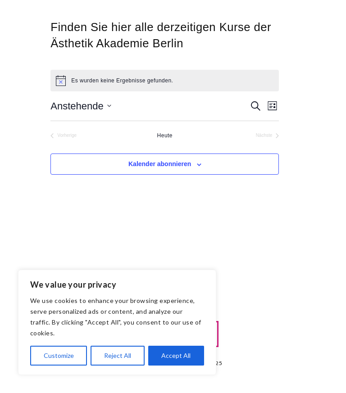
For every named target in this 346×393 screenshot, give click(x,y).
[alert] (164, 80)
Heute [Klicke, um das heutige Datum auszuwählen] (165, 135)
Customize (59, 355)
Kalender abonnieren (159, 163)
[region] (117, 322)
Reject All (117, 355)
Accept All (176, 355)
